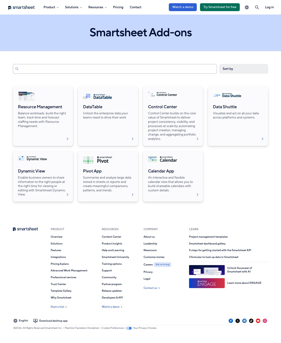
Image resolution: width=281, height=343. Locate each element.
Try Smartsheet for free (219, 7)
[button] (257, 7)
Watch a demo (182, 7)
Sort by (228, 69)
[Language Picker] (246, 7)
